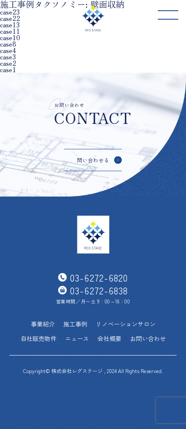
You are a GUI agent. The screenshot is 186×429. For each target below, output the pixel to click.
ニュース (77, 338)
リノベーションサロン (126, 324)
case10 (10, 37)
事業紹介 (43, 324)
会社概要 (109, 338)
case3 (8, 56)
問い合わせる (93, 159)
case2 (8, 63)
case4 (8, 50)
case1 (8, 69)
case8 (8, 43)
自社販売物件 (38, 338)
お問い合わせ (148, 338)
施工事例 (75, 324)
